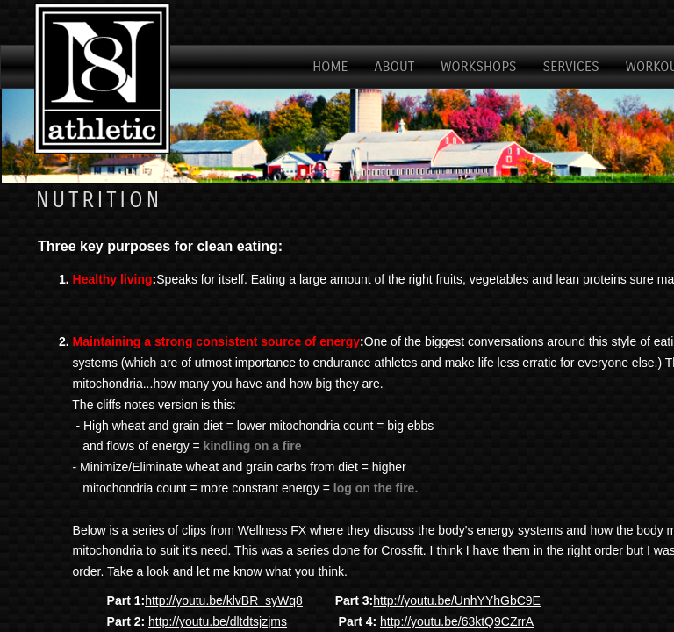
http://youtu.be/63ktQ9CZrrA (457, 621)
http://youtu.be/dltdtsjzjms (217, 621)
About (395, 66)
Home (330, 66)
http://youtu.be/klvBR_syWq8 (224, 600)
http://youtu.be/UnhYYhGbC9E (457, 600)
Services (571, 66)
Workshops (478, 66)
